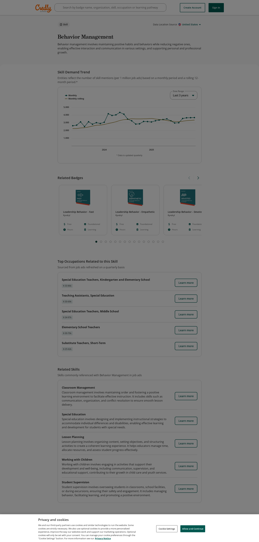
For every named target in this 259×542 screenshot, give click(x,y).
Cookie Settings (167, 528)
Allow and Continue (192, 528)
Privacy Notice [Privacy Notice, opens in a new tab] (103, 538)
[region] (129, 528)
